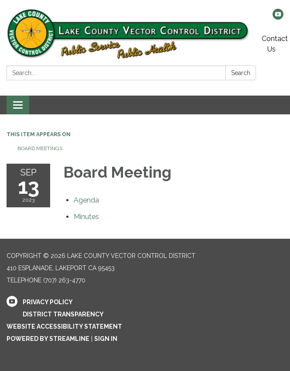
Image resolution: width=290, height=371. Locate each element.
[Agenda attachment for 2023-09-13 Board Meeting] (86, 200)
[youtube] (278, 17)
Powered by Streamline (48, 338)
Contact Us (275, 43)
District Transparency (63, 314)
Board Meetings (39, 148)
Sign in (105, 338)
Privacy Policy (48, 302)
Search (240, 72)
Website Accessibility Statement (64, 326)
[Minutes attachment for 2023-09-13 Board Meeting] (86, 217)
